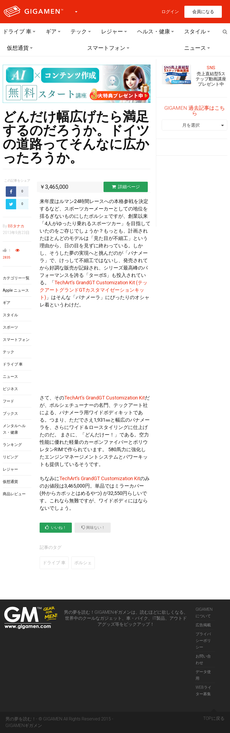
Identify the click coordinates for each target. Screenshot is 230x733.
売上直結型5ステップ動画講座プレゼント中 (211, 79)
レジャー (112, 31)
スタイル (195, 31)
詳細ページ (126, 186)
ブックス (10, 413)
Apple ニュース (16, 290)
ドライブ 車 (17, 31)
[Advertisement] (95, 353)
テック (78, 31)
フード (8, 401)
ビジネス (10, 389)
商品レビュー (14, 494)
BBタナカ (16, 226)
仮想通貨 (18, 48)
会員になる (203, 11)
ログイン (170, 11)
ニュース (195, 48)
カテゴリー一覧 (16, 278)
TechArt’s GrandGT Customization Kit (104, 398)
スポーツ (10, 327)
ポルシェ (83, 562)
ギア (51, 31)
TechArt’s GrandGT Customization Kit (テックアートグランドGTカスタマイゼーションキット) (94, 290)
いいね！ (55, 527)
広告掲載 (203, 625)
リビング (10, 457)
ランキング (12, 444)
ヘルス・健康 (153, 31)
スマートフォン (106, 48)
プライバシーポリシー (203, 640)
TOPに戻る (214, 716)
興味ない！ (93, 527)
